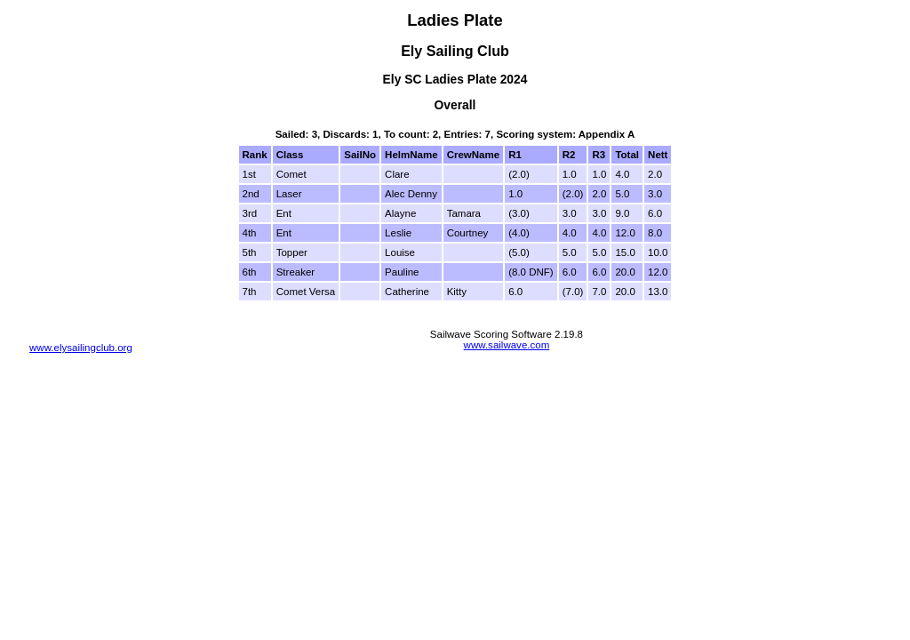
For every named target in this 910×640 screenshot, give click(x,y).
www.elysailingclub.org (80, 347)
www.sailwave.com (507, 345)
